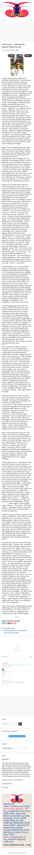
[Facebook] (3, 623)
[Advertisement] (17, 32)
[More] (15, 623)
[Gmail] (13, 623)
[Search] (20, 724)
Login (31, 656)
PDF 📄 (20, 55)
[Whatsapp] (5, 623)
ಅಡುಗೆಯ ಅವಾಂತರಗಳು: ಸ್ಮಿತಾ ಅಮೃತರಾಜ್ (15, 630)
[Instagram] (11, 623)
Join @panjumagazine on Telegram (17, 736)
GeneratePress (22, 853)
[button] (31, 20)
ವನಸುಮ (4, 671)
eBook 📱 (28, 55)
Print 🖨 (11, 55)
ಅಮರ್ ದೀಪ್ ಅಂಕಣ (9, 628)
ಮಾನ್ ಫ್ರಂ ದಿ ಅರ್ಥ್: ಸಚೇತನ (11, 633)
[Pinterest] (9, 623)
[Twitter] (7, 623)
